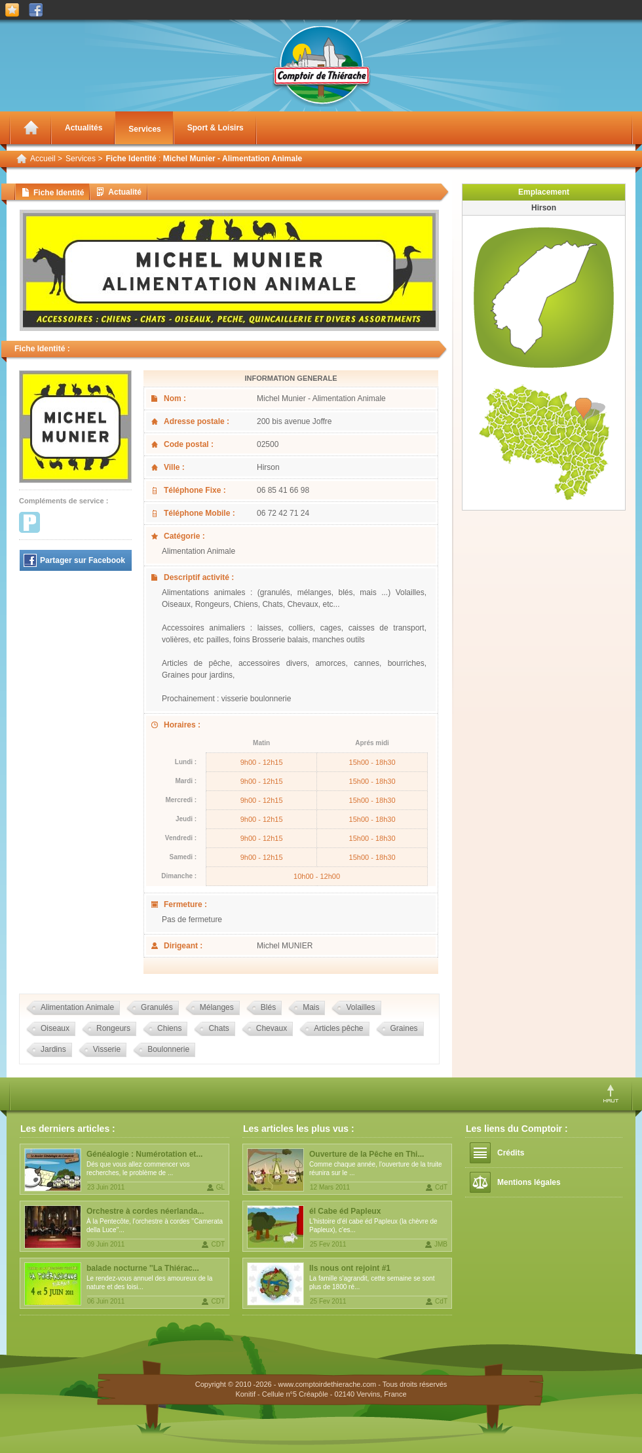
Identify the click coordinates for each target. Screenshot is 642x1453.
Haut (610, 1093)
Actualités (83, 127)
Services (144, 129)
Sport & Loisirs (215, 127)
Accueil (43, 158)
